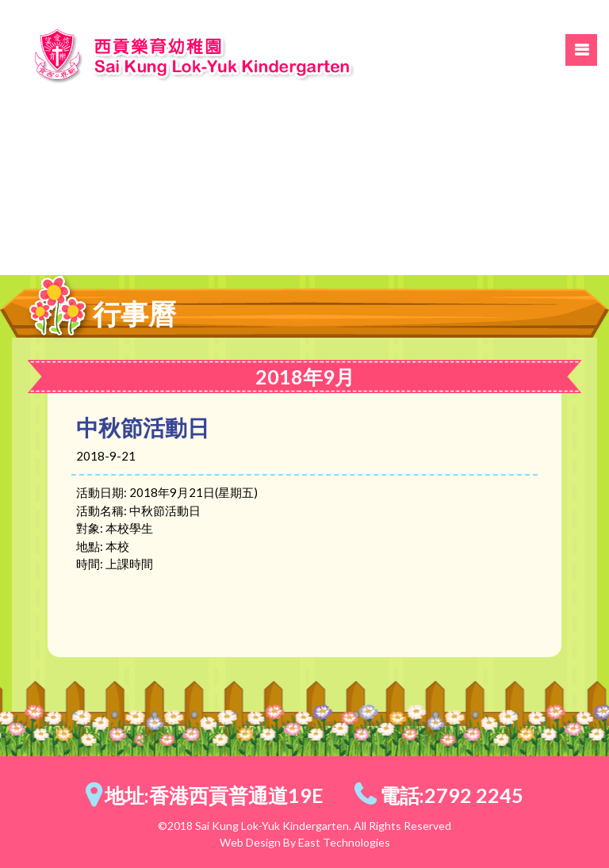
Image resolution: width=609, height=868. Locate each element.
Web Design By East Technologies (305, 842)
